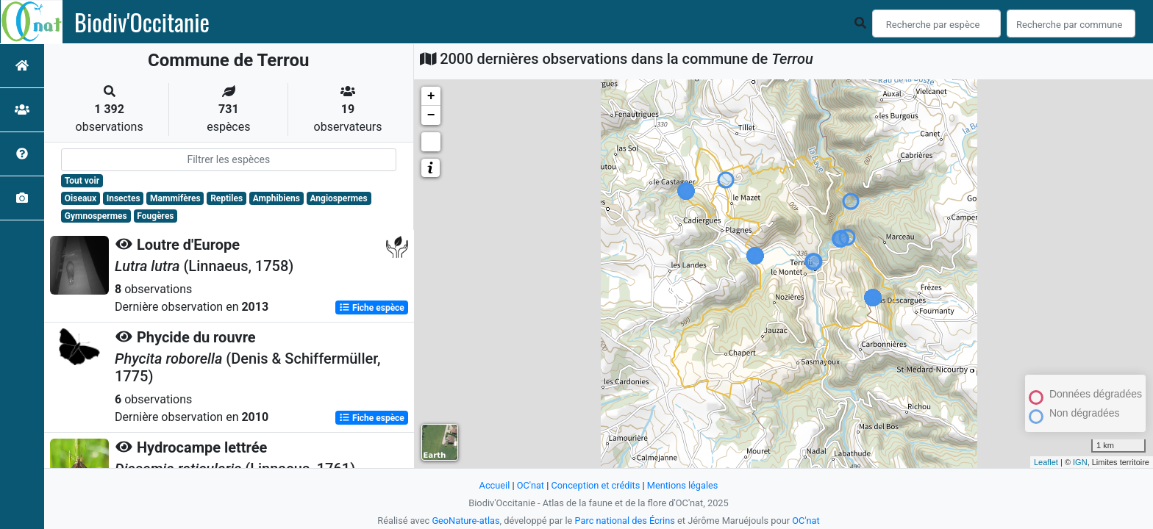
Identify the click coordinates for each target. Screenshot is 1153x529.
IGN (1080, 462)
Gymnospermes (96, 216)
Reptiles (226, 198)
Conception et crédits (595, 485)
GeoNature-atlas (466, 520)
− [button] (431, 115)
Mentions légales (682, 485)
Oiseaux (80, 198)
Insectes (123, 198)
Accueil (494, 485)
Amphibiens (276, 198)
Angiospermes (338, 198)
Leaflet (1046, 462)
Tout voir (82, 181)
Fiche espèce (371, 307)
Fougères (155, 216)
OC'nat (529, 485)
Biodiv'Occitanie (142, 22)
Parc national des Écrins (624, 520)
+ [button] (431, 96)
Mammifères (175, 198)
